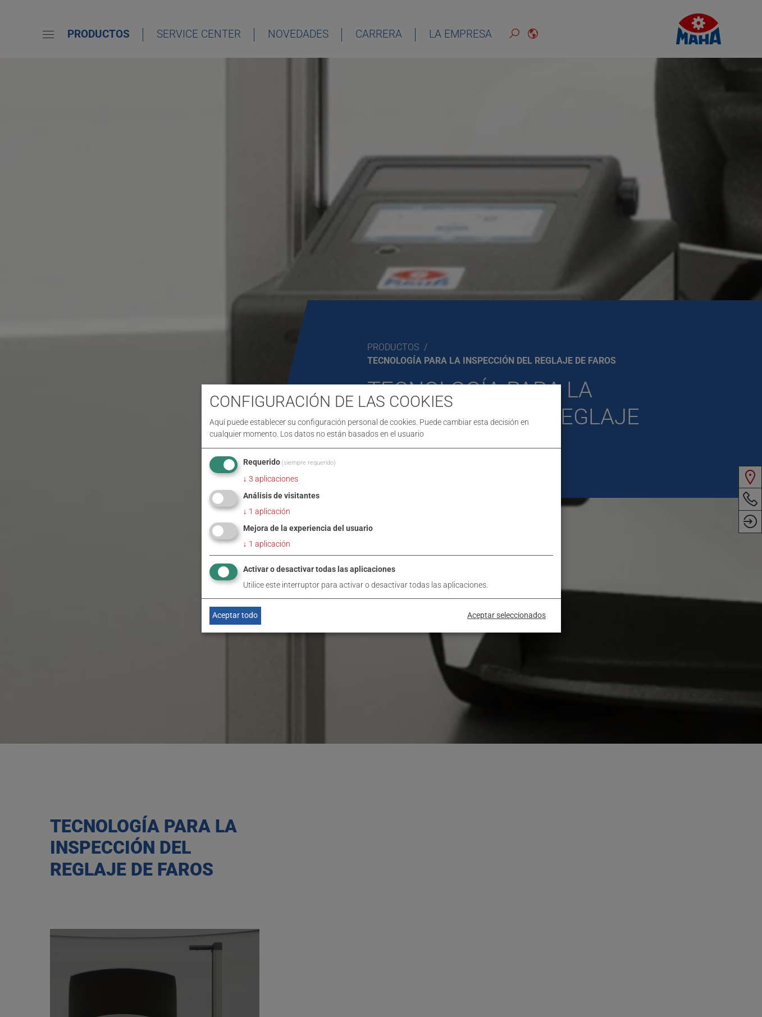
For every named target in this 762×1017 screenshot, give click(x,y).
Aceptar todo (235, 615)
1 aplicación (266, 511)
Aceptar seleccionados (506, 615)
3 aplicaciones (270, 478)
